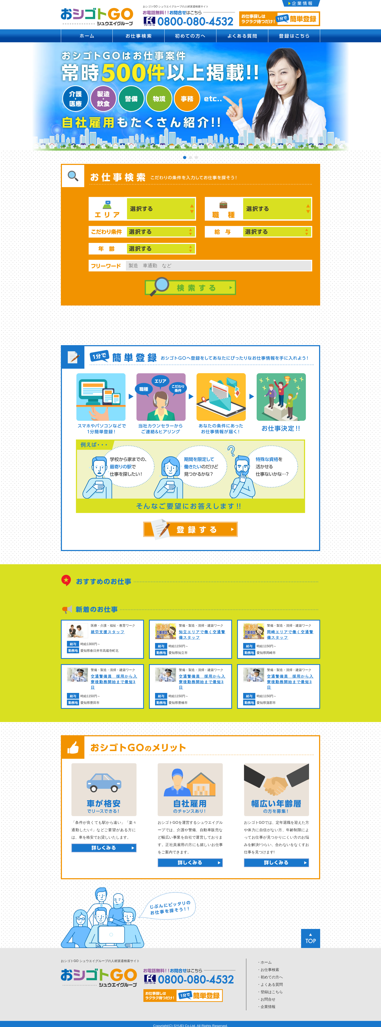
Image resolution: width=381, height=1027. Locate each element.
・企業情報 (266, 1003)
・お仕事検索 (268, 966)
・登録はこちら (270, 989)
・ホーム (264, 959)
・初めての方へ (270, 974)
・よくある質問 (270, 981)
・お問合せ (266, 996)
